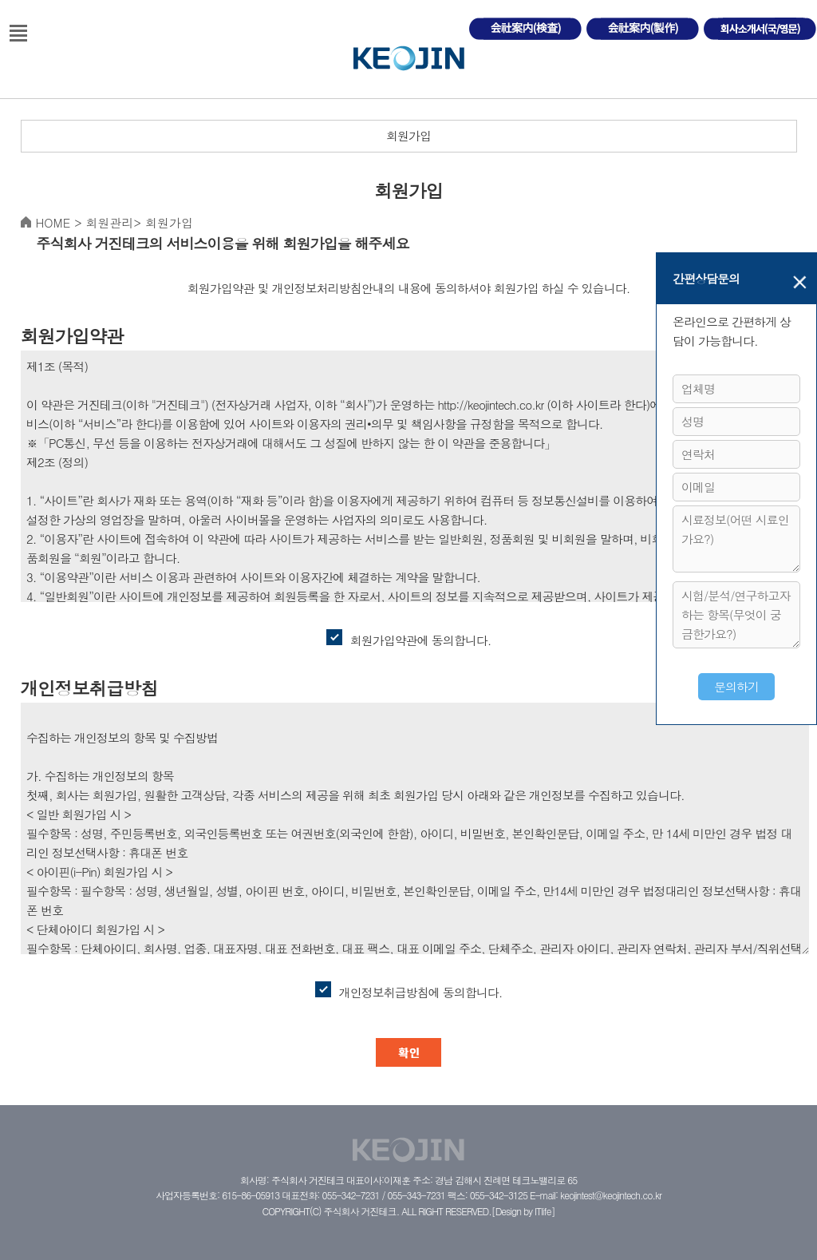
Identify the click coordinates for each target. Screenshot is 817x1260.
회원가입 (408, 135)
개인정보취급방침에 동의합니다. (409, 990)
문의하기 (736, 686)
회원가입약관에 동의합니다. (408, 638)
